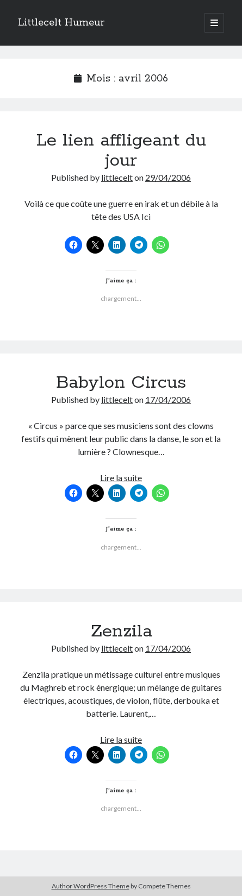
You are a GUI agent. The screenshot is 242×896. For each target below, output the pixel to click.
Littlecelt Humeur (61, 22)
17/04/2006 (168, 399)
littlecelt (117, 177)
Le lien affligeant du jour (121, 150)
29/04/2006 (168, 177)
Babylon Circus (121, 382)
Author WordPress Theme (90, 886)
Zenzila (121, 631)
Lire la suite (121, 477)
